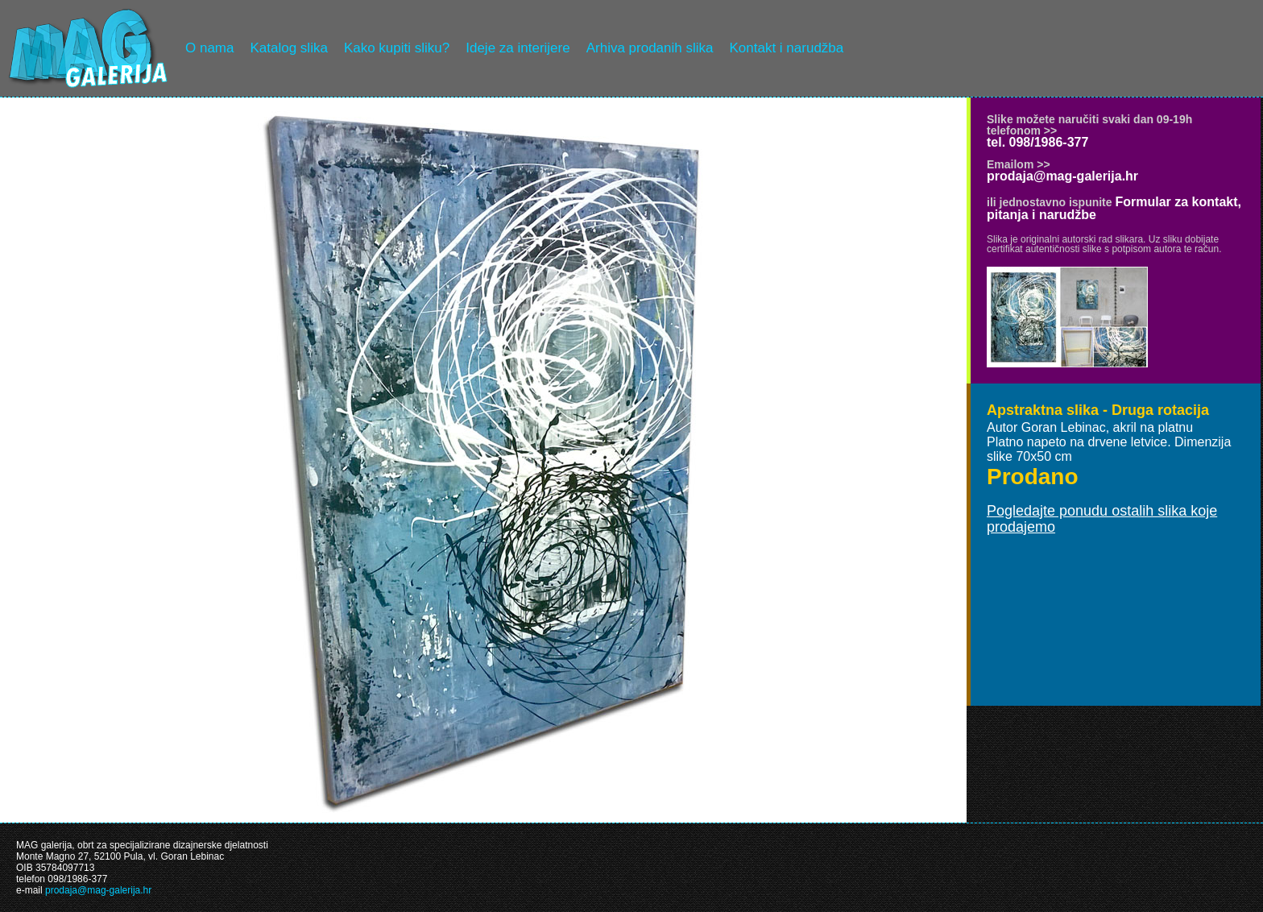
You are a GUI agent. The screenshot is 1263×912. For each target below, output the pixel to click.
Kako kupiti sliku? (396, 48)
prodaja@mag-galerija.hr (1062, 176)
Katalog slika (288, 48)
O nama (209, 48)
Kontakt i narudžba (787, 48)
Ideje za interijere (517, 48)
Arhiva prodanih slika (650, 48)
